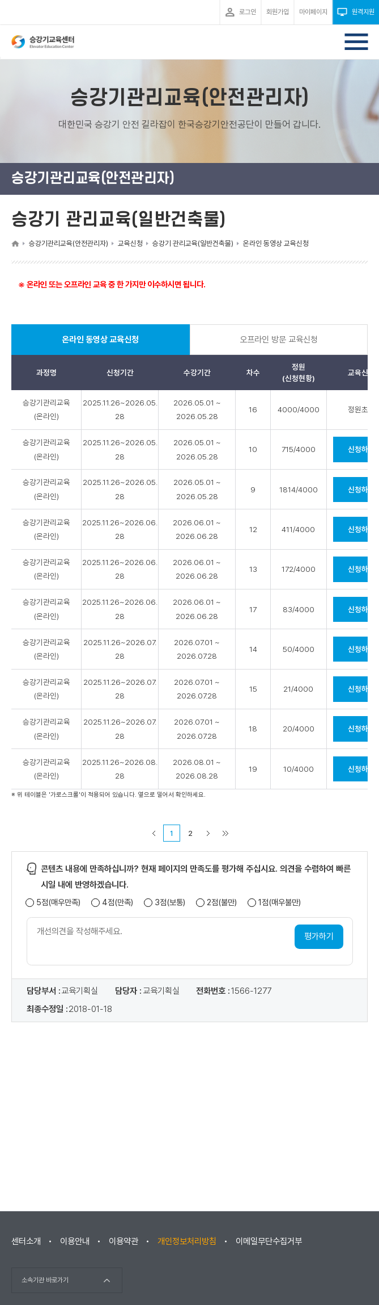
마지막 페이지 (225, 833)
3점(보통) (170, 903)
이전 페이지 (154, 833)
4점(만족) (117, 903)
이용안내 (75, 1241)
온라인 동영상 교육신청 (101, 345)
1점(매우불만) (279, 903)
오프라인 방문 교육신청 (279, 340)
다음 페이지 (208, 833)
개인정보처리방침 (186, 1241)
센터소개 (26, 1241)
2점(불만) (222, 903)
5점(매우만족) (58, 903)
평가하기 (319, 937)
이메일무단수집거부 (269, 1241)
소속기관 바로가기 (45, 1280)
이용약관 (123, 1241)
